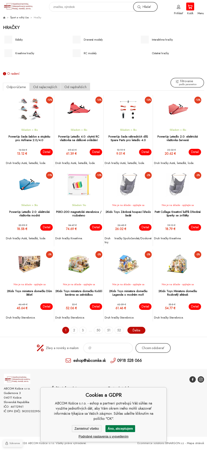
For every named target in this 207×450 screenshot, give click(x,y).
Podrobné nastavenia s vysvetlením (104, 436)
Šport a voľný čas (19, 17)
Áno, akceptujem (120, 428)
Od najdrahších (75, 87)
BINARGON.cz (174, 443)
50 (98, 330)
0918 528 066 (129, 360)
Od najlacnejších (45, 87)
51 (108, 330)
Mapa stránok (195, 443)
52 (119, 330)
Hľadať (146, 7)
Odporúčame (16, 87)
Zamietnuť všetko (86, 428)
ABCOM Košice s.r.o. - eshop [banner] (20, 6)
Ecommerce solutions (150, 443)
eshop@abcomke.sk (89, 360)
